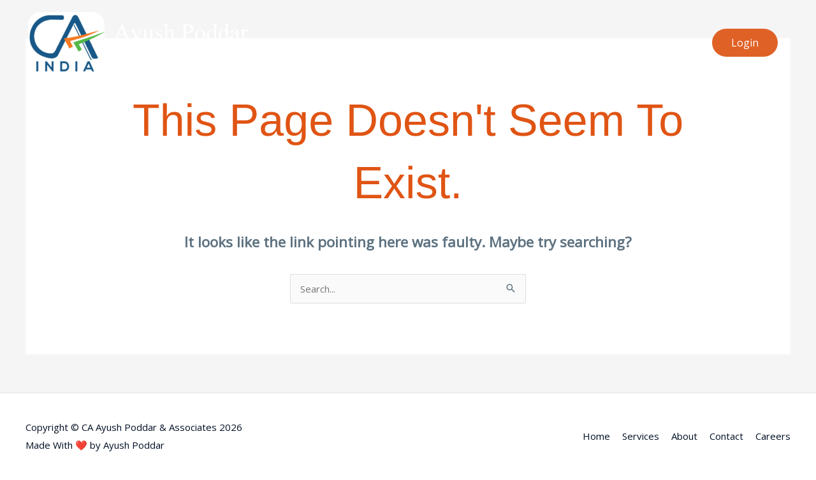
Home (596, 436)
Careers (772, 436)
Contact (726, 436)
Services (640, 436)
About (684, 436)
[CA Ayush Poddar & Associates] (137, 41)
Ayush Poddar (133, 445)
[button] (745, 43)
